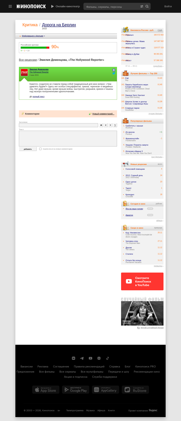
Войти (168, 6)
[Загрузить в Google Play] (75, 390)
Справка (114, 366)
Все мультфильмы (92, 371)
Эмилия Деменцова (39, 69)
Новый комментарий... (103, 114)
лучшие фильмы (155, 114)
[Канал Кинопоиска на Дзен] (99, 358)
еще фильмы (156, 157)
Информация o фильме (32, 36)
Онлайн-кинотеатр (65, 6)
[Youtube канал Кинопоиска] (90, 358)
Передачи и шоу (118, 371)
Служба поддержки (104, 376)
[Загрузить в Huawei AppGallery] (105, 390)
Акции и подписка (75, 376)
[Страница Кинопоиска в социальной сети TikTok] (107, 358)
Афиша (101, 410)
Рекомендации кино (147, 371)
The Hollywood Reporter (39, 72)
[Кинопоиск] (31, 6)
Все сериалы (67, 371)
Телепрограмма (74, 410)
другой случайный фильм (150, 327)
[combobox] (110, 6)
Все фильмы (47, 371)
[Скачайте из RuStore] (135, 390)
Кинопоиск (48, 410)
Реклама (42, 366)
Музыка (90, 410)
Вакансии (27, 366)
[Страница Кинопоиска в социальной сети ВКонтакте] (73, 358)
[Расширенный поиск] (141, 6)
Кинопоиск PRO (145, 366)
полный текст (37, 96)
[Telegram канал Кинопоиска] (82, 358)
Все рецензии (28, 59)
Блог (128, 366)
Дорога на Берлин (59, 25)
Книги (111, 410)
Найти (147, 6)
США (160, 30)
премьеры (158, 266)
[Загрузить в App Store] (45, 390)
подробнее (157, 66)
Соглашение (61, 366)
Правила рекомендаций (89, 366)
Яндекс (153, 410)
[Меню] (10, 6)
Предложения (25, 371)
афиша (159, 220)
